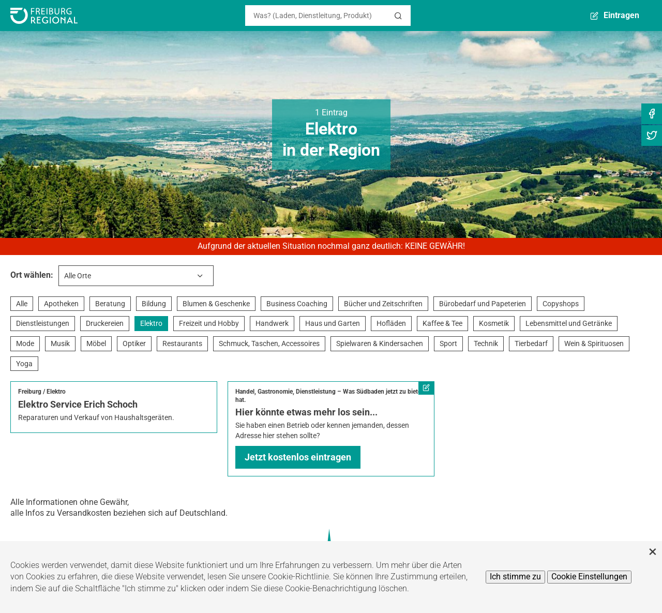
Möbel (96, 343)
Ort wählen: (31, 275)
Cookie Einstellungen (589, 576)
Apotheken (61, 304)
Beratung (110, 304)
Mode (25, 343)
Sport (448, 343)
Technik (486, 343)
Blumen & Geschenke (216, 304)
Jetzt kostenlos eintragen (298, 457)
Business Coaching (296, 304)
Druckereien (105, 323)
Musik (60, 343)
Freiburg (29, 391)
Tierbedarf (531, 343)
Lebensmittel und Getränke (568, 323)
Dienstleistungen (42, 323)
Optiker (134, 343)
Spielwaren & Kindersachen (379, 343)
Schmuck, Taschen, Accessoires (269, 343)
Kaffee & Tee (442, 323)
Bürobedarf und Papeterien (482, 304)
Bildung (154, 304)
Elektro (151, 323)
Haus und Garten (332, 323)
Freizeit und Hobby (209, 323)
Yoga (24, 364)
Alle (21, 304)
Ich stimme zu (515, 576)
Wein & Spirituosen (594, 343)
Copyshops (561, 304)
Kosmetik (494, 323)
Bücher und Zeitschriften (383, 304)
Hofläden (391, 323)
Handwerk (272, 323)
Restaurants (182, 343)
